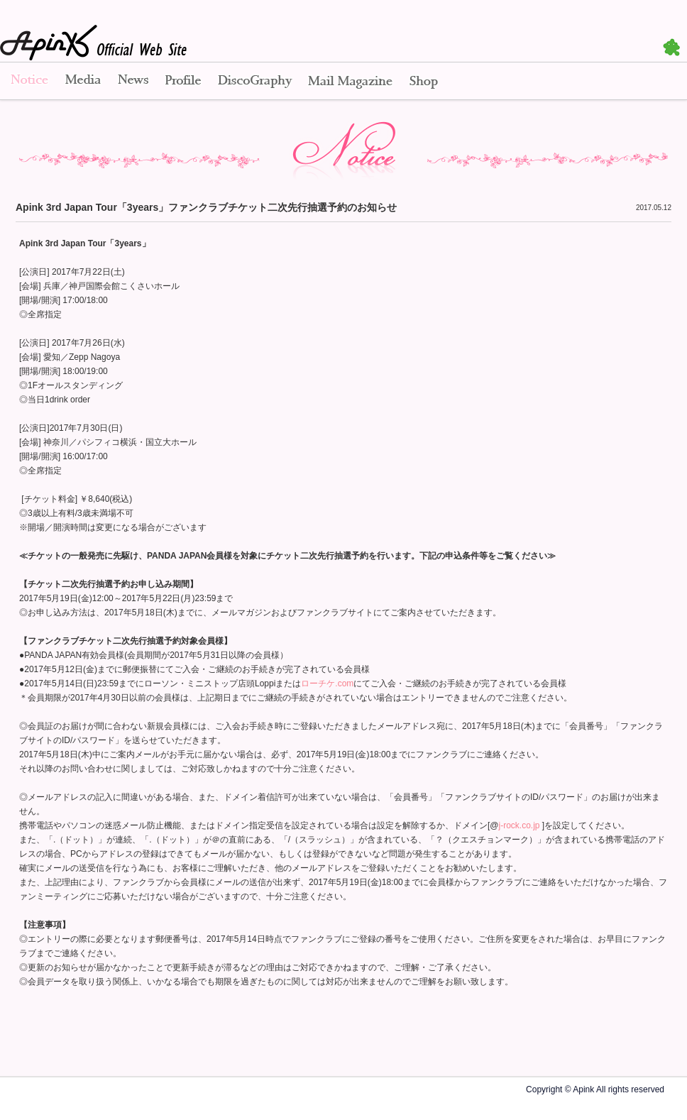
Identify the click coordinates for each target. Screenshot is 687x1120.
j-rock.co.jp (519, 825)
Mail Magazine (350, 81)
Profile (183, 81)
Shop (423, 81)
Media (83, 81)
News (133, 81)
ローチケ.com (327, 683)
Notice (28, 81)
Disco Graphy (254, 81)
